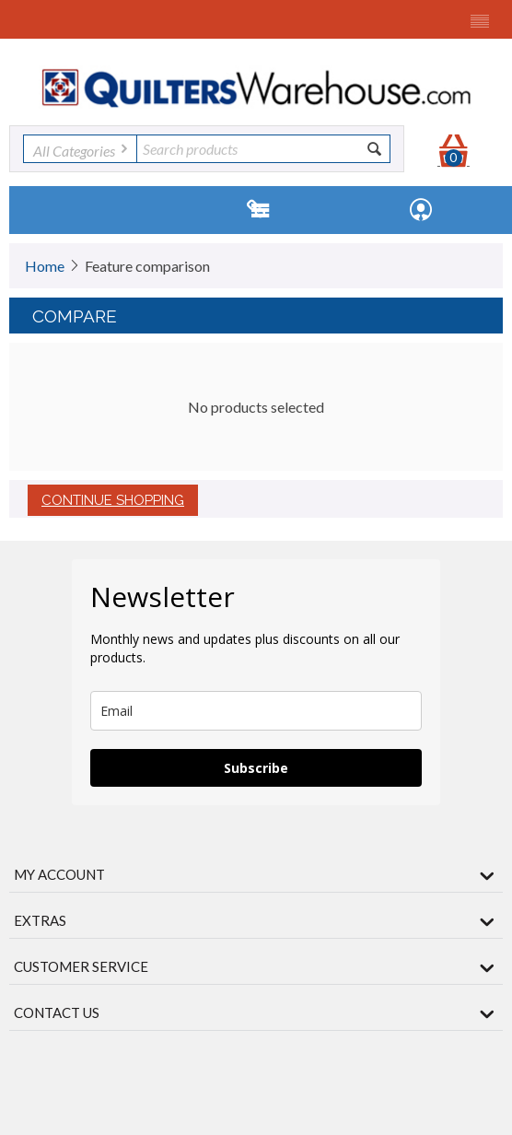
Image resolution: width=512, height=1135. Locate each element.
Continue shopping (112, 500)
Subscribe (256, 768)
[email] (256, 711)
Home (44, 266)
